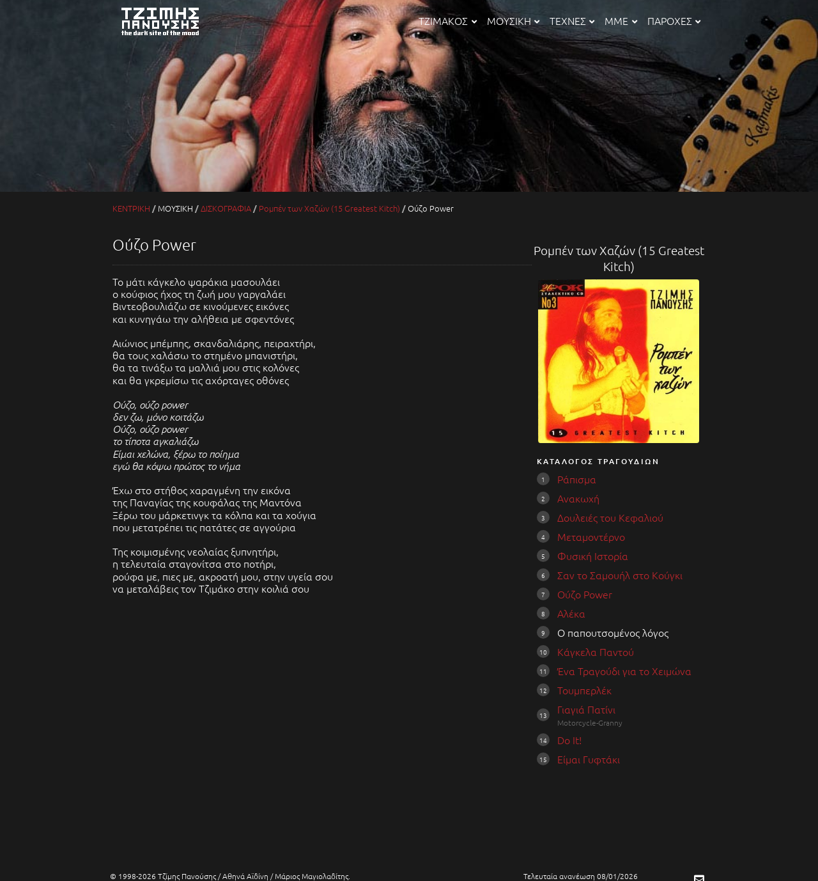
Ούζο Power (584, 594)
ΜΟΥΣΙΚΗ (513, 20)
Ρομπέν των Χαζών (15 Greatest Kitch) (329, 208)
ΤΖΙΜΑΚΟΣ (447, 20)
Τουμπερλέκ (584, 690)
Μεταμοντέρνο (591, 536)
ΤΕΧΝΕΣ (572, 20)
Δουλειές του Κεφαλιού (610, 517)
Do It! (569, 740)
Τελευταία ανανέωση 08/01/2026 (580, 876)
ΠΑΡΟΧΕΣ (673, 20)
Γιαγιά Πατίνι (586, 709)
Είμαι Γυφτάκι (588, 759)
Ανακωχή (578, 498)
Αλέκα (571, 613)
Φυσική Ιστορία (592, 556)
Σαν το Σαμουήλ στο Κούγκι (620, 575)
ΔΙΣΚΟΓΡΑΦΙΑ (226, 208)
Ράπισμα (576, 479)
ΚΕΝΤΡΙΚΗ (131, 208)
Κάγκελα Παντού (595, 651)
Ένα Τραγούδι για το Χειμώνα (624, 671)
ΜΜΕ (621, 20)
